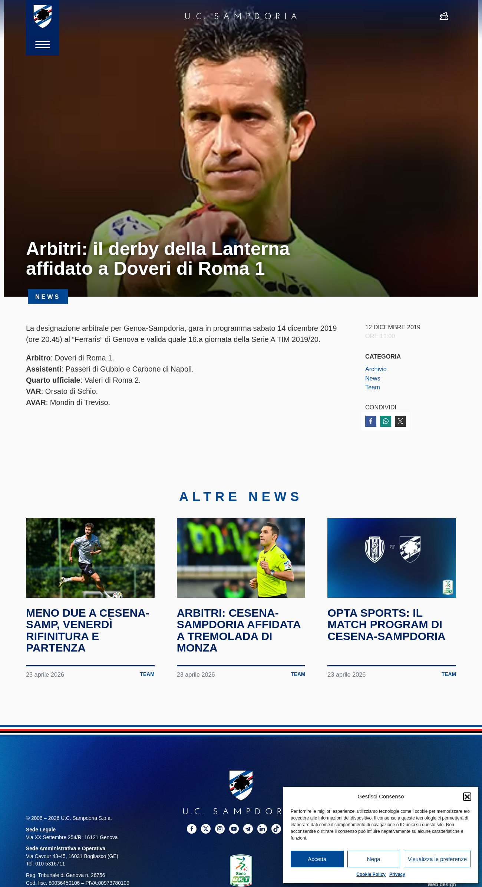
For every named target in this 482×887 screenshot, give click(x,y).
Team (372, 387)
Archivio (376, 369)
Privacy (397, 874)
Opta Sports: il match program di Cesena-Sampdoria (386, 624)
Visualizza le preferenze (437, 859)
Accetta (317, 859)
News (372, 378)
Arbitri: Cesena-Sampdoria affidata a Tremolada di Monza (239, 630)
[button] (467, 796)
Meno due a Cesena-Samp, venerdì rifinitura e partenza (87, 630)
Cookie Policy (371, 874)
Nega (373, 859)
